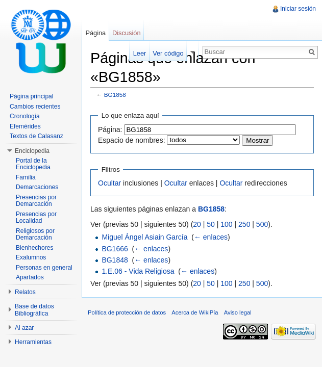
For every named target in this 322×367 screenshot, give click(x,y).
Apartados (30, 277)
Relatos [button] (25, 292)
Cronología (25, 116)
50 (211, 224)
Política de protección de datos (127, 312)
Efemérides (25, 126)
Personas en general (44, 267)
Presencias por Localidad (36, 218)
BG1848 (115, 260)
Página (95, 33)
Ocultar (109, 183)
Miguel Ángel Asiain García (144, 237)
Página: (110, 129)
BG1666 (115, 249)
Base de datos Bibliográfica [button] (34, 310)
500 (262, 224)
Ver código (168, 53)
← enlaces (211, 237)
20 (197, 224)
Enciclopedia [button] (32, 150)
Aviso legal (238, 312)
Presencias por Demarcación (36, 201)
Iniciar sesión (298, 8)
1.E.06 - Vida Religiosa (138, 271)
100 (226, 224)
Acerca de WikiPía (194, 312)
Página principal (31, 96)
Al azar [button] (24, 327)
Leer (139, 53)
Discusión (126, 33)
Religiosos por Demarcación (35, 234)
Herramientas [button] (33, 342)
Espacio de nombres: (131, 140)
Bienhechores (34, 247)
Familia (26, 177)
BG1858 (115, 94)
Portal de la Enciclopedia (33, 164)
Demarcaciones (37, 187)
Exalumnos (31, 257)
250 (244, 224)
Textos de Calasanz (36, 136)
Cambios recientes (35, 106)
